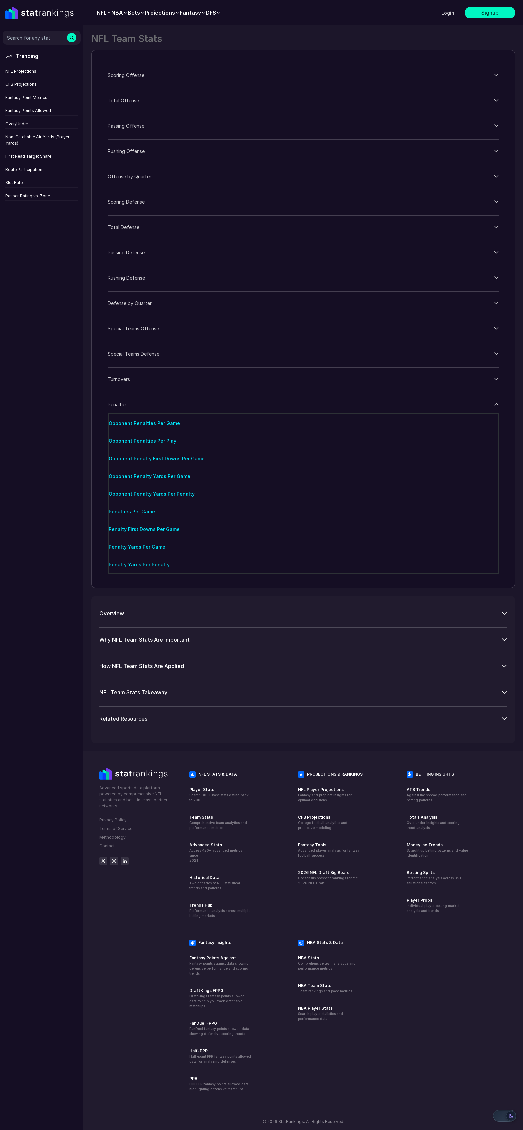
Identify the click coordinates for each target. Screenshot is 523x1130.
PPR (193, 1078)
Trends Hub (201, 905)
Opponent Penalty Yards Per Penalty (152, 494)
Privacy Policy (113, 819)
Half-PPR (198, 1050)
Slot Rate (14, 182)
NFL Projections (20, 71)
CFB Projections (21, 84)
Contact (107, 845)
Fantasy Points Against (212, 957)
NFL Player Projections (321, 789)
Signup (490, 12)
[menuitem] (104, 12)
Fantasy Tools (312, 844)
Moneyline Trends (425, 844)
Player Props (419, 900)
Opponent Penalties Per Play (142, 441)
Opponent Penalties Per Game (144, 423)
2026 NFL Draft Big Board (324, 872)
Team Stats (201, 817)
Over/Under (16, 123)
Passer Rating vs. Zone (27, 195)
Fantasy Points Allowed (28, 110)
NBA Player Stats (315, 1008)
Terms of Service (115, 828)
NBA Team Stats (314, 985)
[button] (303, 75)
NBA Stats (308, 957)
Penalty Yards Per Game (137, 547)
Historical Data (204, 877)
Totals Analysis (422, 817)
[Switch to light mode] (504, 1116)
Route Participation (23, 169)
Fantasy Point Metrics (26, 97)
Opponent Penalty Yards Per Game (149, 476)
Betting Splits (421, 872)
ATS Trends (418, 789)
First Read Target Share (28, 156)
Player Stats (201, 789)
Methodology (112, 837)
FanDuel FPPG (203, 1023)
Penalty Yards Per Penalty (139, 564)
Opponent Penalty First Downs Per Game (157, 458)
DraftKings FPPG (206, 990)
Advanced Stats (205, 844)
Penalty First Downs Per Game (144, 529)
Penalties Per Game (132, 511)
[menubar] (159, 12)
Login (447, 13)
